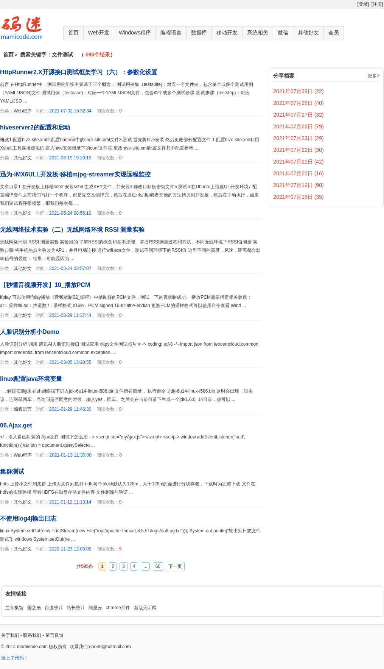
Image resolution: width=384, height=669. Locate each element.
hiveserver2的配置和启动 (35, 127)
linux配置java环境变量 (31, 379)
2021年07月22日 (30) (299, 150)
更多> (373, 75)
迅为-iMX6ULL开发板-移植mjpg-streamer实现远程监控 (75, 174)
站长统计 (76, 607)
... (145, 566)
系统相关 (257, 33)
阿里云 (95, 607)
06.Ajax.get (16, 425)
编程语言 (171, 33)
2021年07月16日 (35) (299, 197)
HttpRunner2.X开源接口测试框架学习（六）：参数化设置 (78, 72)
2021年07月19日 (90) (299, 185)
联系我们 (32, 635)
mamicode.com (32, 646)
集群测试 (12, 471)
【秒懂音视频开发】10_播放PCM (45, 285)
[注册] (377, 4)
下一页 (175, 566)
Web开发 (99, 33)
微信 (283, 33)
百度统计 (54, 607)
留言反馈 (54, 635)
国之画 (34, 607)
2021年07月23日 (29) (299, 138)
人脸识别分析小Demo (29, 332)
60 (157, 566)
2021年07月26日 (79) (299, 126)
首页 (73, 33)
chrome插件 (118, 607)
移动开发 (227, 33)
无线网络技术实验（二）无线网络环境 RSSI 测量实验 (72, 229)
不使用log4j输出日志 (28, 518)
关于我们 (10, 635)
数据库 (199, 33)
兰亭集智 (14, 607)
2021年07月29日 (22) (299, 91)
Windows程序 (135, 33)
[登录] (363, 4)
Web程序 (23, 111)
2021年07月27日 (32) (299, 115)
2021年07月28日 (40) (299, 103)
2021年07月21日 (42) (299, 162)
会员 (333, 33)
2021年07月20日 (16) (299, 173)
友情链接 (15, 594)
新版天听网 (145, 607)
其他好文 (308, 33)
